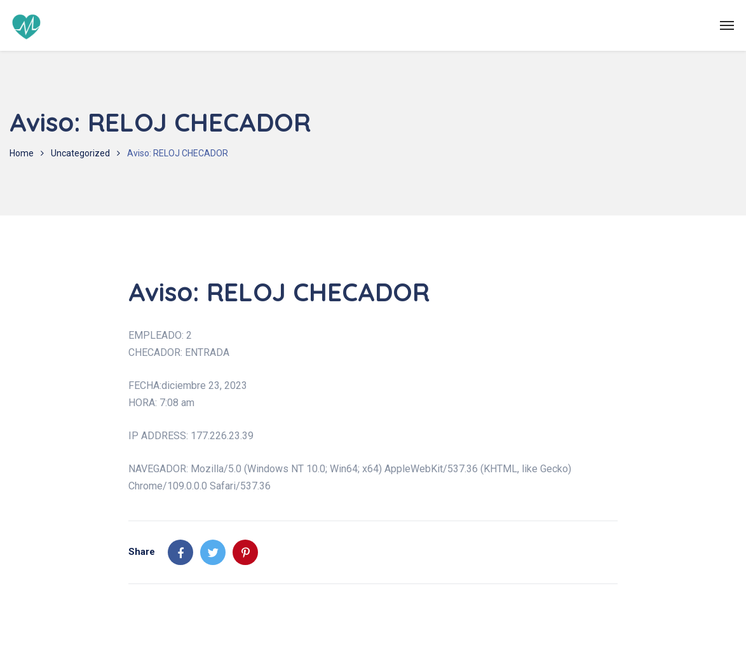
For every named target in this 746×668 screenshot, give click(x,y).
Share (141, 551)
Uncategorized (80, 153)
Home (22, 153)
